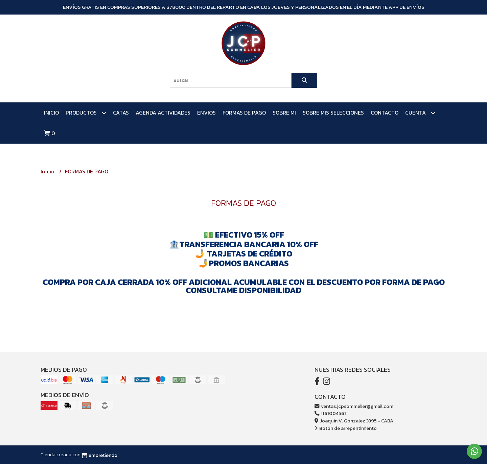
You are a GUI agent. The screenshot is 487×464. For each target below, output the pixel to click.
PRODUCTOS (86, 112)
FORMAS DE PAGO (244, 112)
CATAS (121, 112)
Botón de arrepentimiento (346, 428)
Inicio (51, 112)
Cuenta (420, 112)
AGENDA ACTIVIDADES (163, 112)
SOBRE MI (284, 112)
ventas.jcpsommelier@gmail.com (354, 406)
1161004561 (330, 413)
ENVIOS (206, 112)
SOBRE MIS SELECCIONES (333, 112)
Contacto (384, 112)
